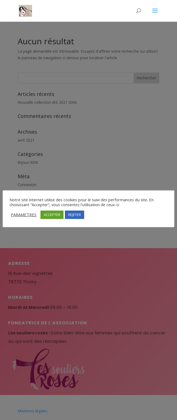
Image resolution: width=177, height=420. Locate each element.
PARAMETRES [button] (23, 214)
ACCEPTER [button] (52, 214)
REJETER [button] (74, 214)
